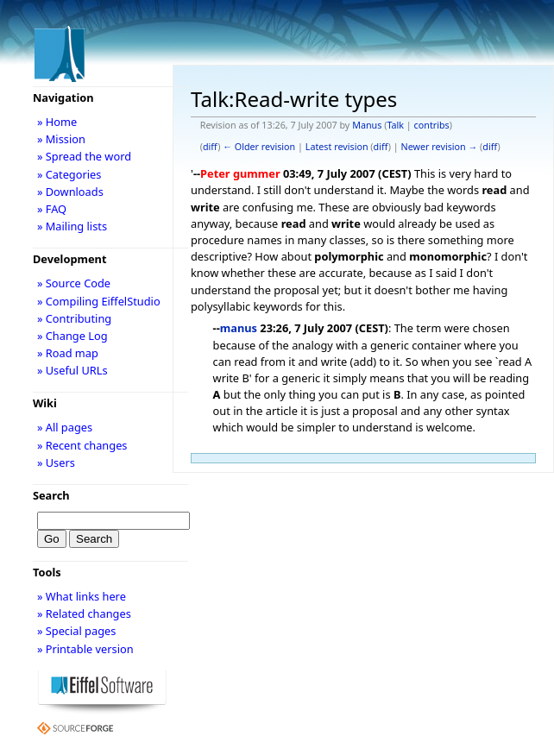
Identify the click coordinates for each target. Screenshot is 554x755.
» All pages (64, 427)
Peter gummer (240, 173)
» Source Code (73, 283)
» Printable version (85, 649)
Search (51, 495)
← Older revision (259, 147)
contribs (432, 125)
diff (210, 147)
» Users (56, 462)
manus (238, 328)
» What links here (81, 596)
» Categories (69, 174)
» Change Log (72, 335)
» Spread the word (84, 156)
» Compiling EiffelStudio (99, 301)
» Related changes (84, 613)
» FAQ (51, 209)
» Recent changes (82, 445)
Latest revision (336, 147)
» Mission (61, 139)
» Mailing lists (72, 226)
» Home (57, 121)
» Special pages (76, 631)
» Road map (67, 353)
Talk (395, 125)
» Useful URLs (72, 370)
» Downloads (70, 191)
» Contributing (74, 318)
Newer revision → (439, 147)
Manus (366, 125)
